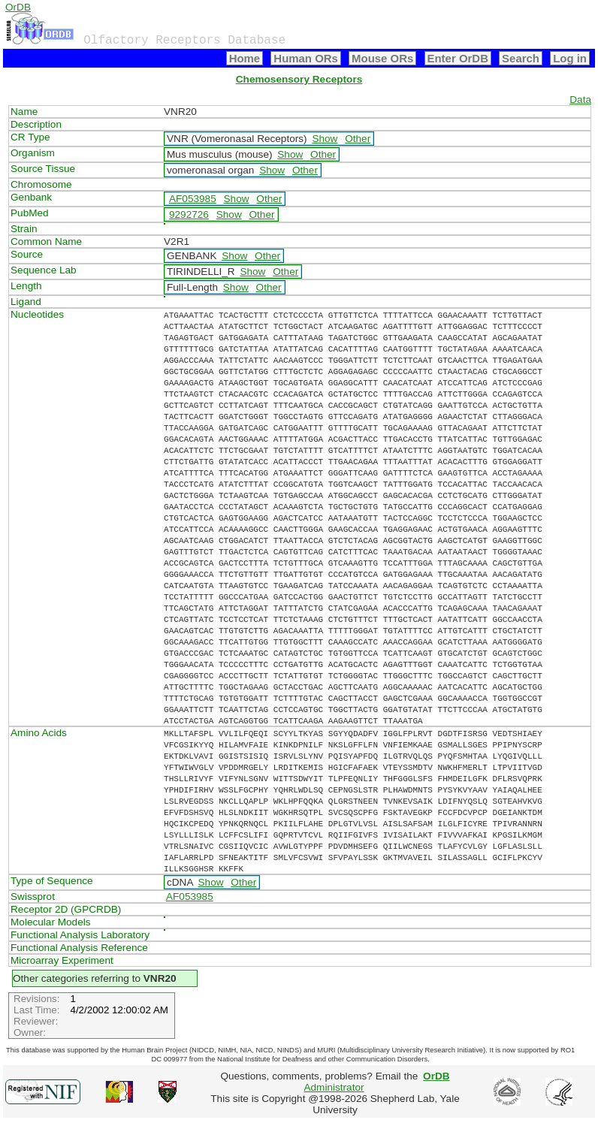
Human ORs (305, 58)
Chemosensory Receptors (299, 79)
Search (520, 58)
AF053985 (192, 198)
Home (245, 58)
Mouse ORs (382, 58)
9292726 (189, 214)
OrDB (18, 7)
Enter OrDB (457, 58)
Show (324, 138)
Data (580, 99)
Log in (570, 58)
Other (357, 138)
